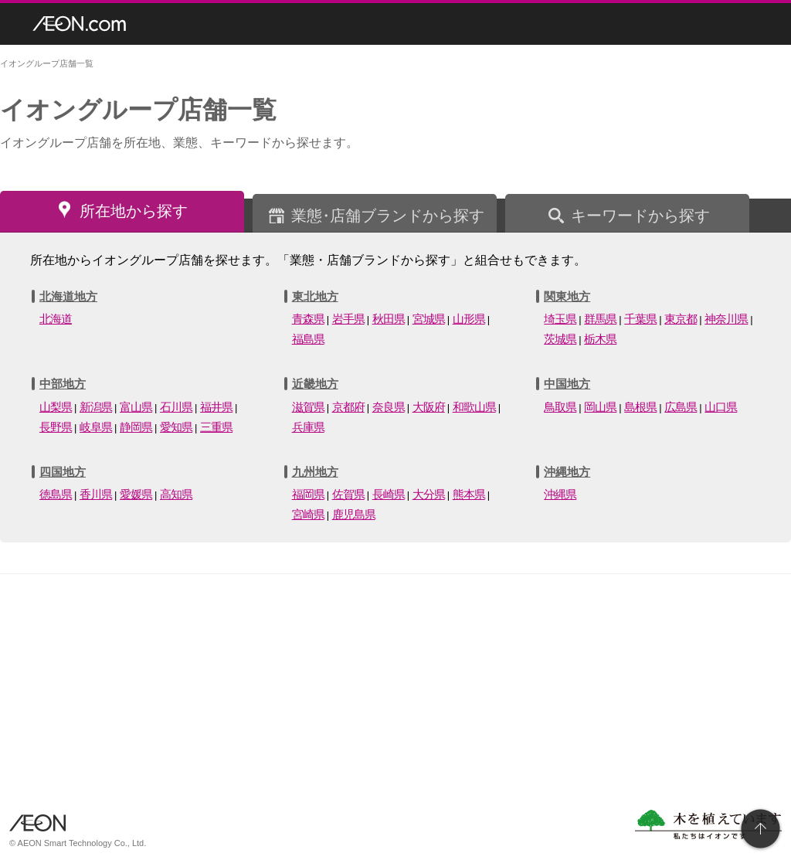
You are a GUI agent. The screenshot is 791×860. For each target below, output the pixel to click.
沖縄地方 (567, 471)
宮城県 (428, 318)
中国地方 (567, 383)
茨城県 (560, 338)
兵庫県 (308, 426)
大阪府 (428, 406)
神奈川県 (726, 318)
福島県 (308, 338)
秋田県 (388, 318)
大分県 (428, 494)
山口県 (720, 406)
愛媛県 (136, 494)
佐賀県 (348, 494)
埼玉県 (560, 318)
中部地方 (62, 383)
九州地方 (315, 471)
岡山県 (600, 406)
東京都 (680, 318)
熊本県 (469, 494)
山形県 (469, 318)
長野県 (55, 426)
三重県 (216, 426)
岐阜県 (96, 426)
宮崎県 (308, 514)
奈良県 (388, 406)
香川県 (96, 494)
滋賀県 (308, 406)
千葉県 (640, 318)
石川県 (176, 406)
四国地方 (62, 471)
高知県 (176, 494)
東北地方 (315, 296)
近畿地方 (315, 383)
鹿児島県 (353, 514)
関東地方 (567, 296)
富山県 (136, 406)
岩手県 (348, 318)
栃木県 (600, 338)
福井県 (216, 406)
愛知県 (176, 426)
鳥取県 (560, 406)
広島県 (680, 406)
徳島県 (55, 494)
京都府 (348, 406)
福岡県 (308, 494)
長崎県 (388, 494)
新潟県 (96, 406)
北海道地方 (68, 296)
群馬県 (600, 318)
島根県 (640, 406)
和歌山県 (474, 406)
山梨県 (55, 406)
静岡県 (136, 426)
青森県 (308, 318)
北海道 (55, 318)
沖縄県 (560, 494)
